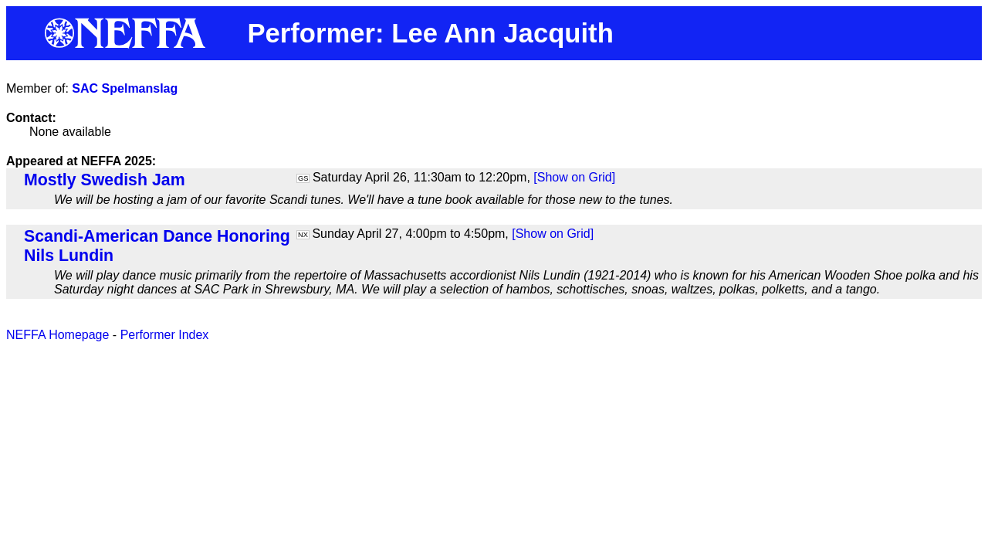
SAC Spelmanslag (125, 88)
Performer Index (164, 334)
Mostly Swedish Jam (104, 180)
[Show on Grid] (574, 177)
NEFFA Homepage (57, 334)
